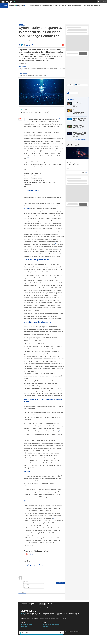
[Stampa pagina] (32, 45)
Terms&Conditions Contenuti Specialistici (58, 607)
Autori (26, 607)
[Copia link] (30, 45)
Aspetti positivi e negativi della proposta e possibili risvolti (40, 182)
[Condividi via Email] (27, 45)
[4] (53, 215)
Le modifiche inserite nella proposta (34, 180)
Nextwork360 (24, 613)
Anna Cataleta (22, 66)
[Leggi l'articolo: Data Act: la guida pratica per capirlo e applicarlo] (77, 160)
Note (25, 186)
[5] (55, 243)
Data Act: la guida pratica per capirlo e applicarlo (34, 565)
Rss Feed (34, 607)
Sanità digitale (87, 5)
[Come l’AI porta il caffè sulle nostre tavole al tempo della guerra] (77, 127)
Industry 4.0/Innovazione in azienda (63, 5)
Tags (30, 607)
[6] (29, 339)
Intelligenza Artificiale (77, 5)
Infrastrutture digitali (96, 5)
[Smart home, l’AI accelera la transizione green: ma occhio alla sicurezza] (77, 134)
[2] (28, 158)
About (22, 607)
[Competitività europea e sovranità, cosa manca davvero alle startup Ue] (77, 120)
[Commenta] (60, 583)
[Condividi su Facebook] (19, 45)
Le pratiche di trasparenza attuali (33, 178)
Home (20, 41)
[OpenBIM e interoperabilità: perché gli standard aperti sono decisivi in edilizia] (77, 112)
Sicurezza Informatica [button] (47, 5)
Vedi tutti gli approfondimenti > (81, 139)
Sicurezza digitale (28, 41)
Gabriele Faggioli (23, 73)
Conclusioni (27, 184)
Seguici (42, 604)
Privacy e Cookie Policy (43, 607)
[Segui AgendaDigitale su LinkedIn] (48, 603)
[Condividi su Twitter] (25, 45)
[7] (59, 430)
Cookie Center (72, 607)
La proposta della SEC (30, 176)
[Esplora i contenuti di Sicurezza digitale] (72, 92)
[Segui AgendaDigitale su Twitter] (51, 603)
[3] (45, 199)
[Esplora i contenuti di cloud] (69, 84)
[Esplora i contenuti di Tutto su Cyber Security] (82, 84)
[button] (4, 5)
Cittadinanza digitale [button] (34, 5)
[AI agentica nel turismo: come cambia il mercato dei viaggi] (77, 104)
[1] (59, 118)
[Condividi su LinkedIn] (22, 45)
